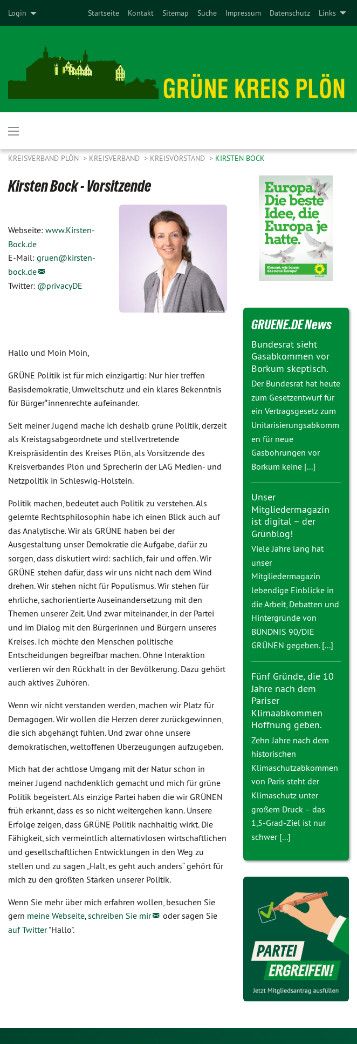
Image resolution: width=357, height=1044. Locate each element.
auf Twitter (27, 929)
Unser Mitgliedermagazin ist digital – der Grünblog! (290, 515)
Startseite (103, 13)
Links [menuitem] (327, 13)
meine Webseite (56, 915)
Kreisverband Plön (44, 158)
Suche (207, 13)
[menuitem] (103, 13)
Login (17, 13)
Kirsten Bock (240, 158)
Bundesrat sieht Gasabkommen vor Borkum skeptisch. (290, 356)
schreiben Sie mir (119, 915)
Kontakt (141, 13)
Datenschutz (290, 13)
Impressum (243, 13)
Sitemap (175, 13)
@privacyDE (60, 285)
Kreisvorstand (178, 158)
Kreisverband (115, 158)
